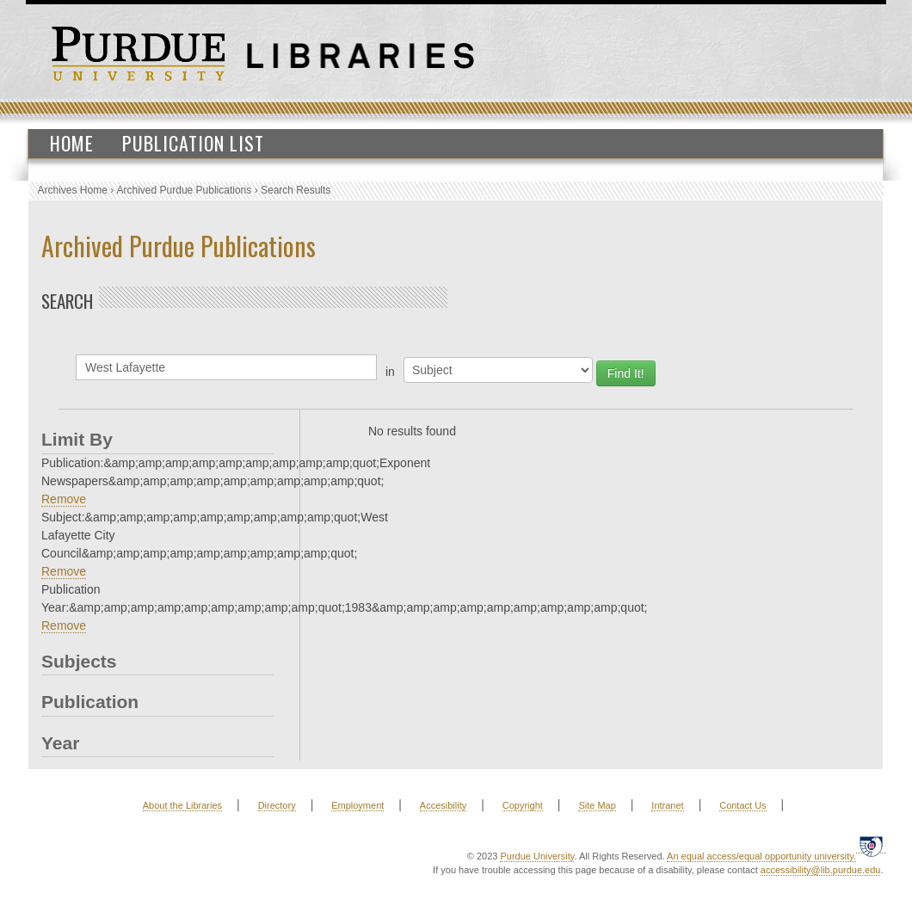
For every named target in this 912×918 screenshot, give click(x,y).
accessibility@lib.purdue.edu (821, 870)
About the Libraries (182, 805)
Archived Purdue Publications (184, 190)
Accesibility (443, 805)
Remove (63, 499)
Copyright (522, 805)
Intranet (667, 805)
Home (72, 143)
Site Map (596, 805)
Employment (357, 805)
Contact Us (742, 805)
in (390, 372)
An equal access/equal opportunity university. (761, 856)
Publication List (193, 143)
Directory (277, 805)
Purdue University (537, 856)
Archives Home (73, 190)
